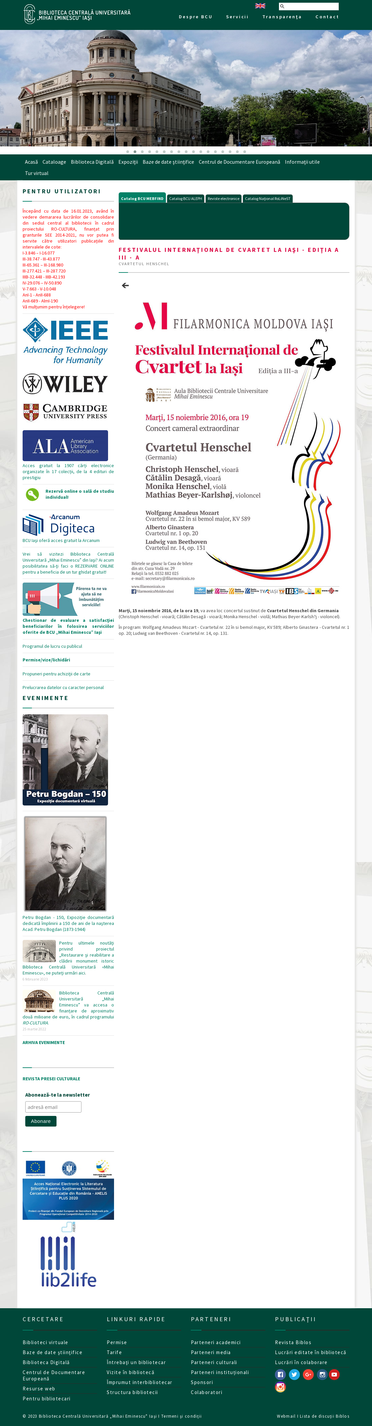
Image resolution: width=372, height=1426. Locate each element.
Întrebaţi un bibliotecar (136, 1362)
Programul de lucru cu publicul (52, 646)
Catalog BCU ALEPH (185, 198)
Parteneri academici (216, 1342)
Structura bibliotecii (132, 1392)
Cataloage (54, 161)
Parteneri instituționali (220, 1372)
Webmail (286, 1416)
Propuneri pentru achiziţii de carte (56, 674)
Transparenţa (282, 17)
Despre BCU (196, 17)
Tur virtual (37, 173)
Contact (327, 17)
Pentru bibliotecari (47, 1398)
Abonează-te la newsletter (57, 1094)
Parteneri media (211, 1352)
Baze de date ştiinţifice (168, 161)
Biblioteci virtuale (45, 1342)
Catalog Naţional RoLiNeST (268, 198)
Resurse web (39, 1388)
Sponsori (202, 1382)
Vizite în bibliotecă (131, 1372)
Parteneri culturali (214, 1362)
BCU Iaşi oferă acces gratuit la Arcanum (61, 537)
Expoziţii (128, 161)
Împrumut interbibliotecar (140, 1382)
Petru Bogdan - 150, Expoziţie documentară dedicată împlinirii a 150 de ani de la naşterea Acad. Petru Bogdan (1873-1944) (68, 920)
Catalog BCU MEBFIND (142, 198)
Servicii (237, 17)
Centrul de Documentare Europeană (239, 161)
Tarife (114, 1352)
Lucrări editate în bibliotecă (311, 1352)
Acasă (31, 161)
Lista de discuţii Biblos (324, 1416)
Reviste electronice (223, 198)
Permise (117, 1342)
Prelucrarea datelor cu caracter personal (63, 687)
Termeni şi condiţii (181, 1416)
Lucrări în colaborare (301, 1362)
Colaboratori (206, 1392)
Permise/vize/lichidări (46, 660)
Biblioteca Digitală (92, 161)
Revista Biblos (293, 1342)
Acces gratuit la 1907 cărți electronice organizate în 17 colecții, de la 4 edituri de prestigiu (68, 420)
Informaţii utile (302, 161)
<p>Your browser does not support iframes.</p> (234, 220)
